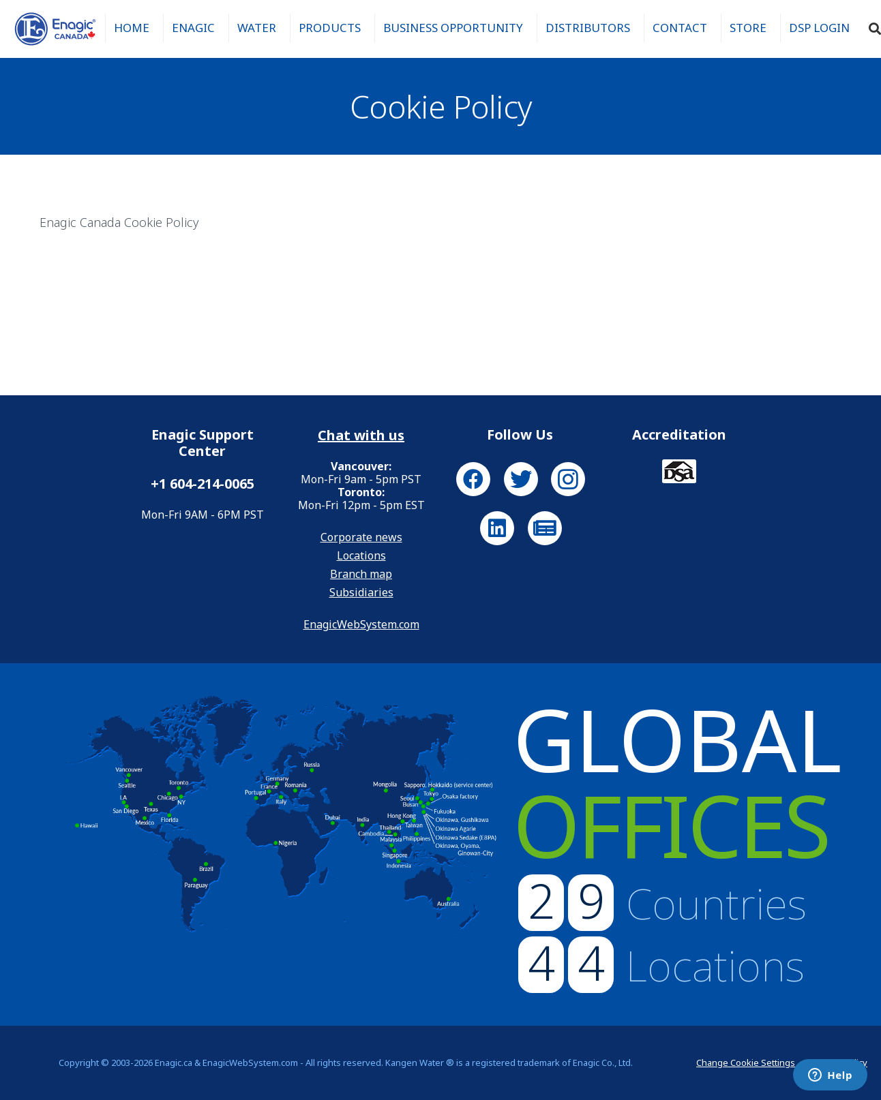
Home (131, 27)
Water (256, 27)
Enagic (193, 27)
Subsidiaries (361, 592)
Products (330, 27)
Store (748, 27)
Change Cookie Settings (745, 1062)
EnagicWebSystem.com (361, 624)
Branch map (361, 573)
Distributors (588, 27)
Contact (680, 27)
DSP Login (819, 27)
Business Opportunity (453, 27)
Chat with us (361, 435)
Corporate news (361, 537)
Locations (361, 555)
